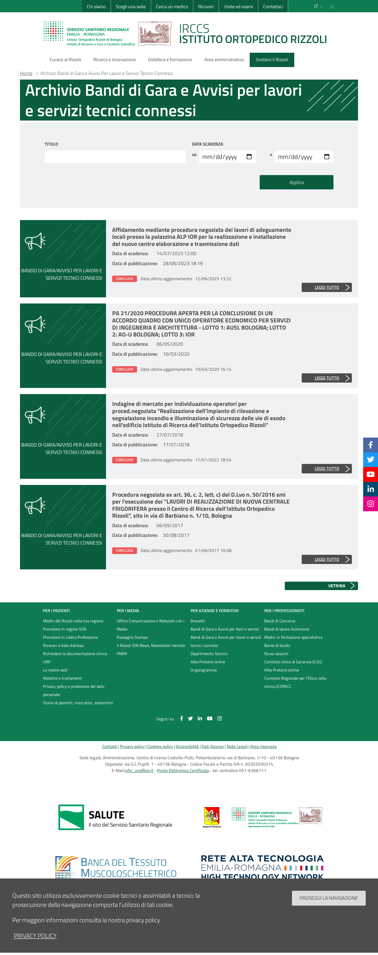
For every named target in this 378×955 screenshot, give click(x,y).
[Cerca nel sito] (332, 6)
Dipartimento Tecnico (209, 653)
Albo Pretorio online (208, 662)
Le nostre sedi (55, 670)
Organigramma (204, 670)
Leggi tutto (327, 287)
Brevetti (198, 621)
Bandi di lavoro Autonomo (286, 629)
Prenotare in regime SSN (64, 629)
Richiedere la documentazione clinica (75, 653)
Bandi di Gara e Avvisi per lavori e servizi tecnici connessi (226, 641)
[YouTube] (370, 474)
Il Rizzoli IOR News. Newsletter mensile (151, 645)
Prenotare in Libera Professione (70, 637)
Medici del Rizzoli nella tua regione (73, 621)
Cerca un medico (172, 6)
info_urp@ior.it (139, 770)
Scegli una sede (131, 6)
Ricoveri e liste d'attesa (63, 645)
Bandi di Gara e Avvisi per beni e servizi (225, 629)
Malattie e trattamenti (62, 678)
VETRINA (336, 585)
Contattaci (273, 6)
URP (46, 662)
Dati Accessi (213, 746)
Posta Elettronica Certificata (183, 770)
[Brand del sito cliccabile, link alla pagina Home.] (188, 33)
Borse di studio (277, 645)
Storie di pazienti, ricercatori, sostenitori (78, 703)
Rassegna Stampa (132, 637)
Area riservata (263, 746)
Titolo (51, 144)
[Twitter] (370, 459)
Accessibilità (187, 746)
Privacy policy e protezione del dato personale (73, 690)
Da (194, 155)
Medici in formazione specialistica (293, 637)
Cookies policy (160, 746)
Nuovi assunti (276, 653)
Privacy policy (132, 746)
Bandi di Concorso (279, 621)
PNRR (122, 653)
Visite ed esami (238, 6)
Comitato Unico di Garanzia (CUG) (293, 662)
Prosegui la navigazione (329, 903)
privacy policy (35, 941)
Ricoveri (206, 6)
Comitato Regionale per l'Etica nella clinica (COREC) (295, 682)
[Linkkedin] (371, 489)
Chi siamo (96, 6)
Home (26, 73)
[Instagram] (371, 503)
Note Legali (237, 746)
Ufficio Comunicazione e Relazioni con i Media (150, 625)
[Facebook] (370, 444)
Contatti (109, 746)
